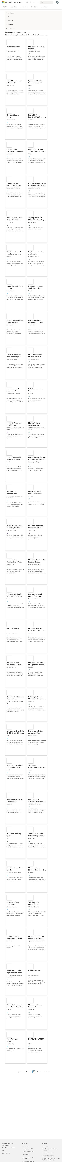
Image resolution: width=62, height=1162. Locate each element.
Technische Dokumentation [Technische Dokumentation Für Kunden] (27, 1151)
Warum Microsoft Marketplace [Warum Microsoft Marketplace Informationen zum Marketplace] (8, 1147)
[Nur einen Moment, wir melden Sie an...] (57, 2)
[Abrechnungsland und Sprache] (46, 2)
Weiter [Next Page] (46, 1072)
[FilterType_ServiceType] (6, 24)
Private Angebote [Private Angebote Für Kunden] (25, 1154)
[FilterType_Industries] (6, 20)
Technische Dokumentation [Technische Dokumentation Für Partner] (47, 1155)
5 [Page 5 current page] (33, 1072)
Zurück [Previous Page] (21, 1072)
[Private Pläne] (37, 2)
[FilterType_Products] (6, 17)
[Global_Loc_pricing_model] (6, 28)
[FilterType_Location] (6, 13)
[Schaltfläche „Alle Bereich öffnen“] (5, 6)
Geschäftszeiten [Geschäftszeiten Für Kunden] (25, 1146)
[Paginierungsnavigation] (33, 1073)
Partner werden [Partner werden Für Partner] (45, 1146)
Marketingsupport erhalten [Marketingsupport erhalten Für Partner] (47, 1153)
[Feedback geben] (27, 2)
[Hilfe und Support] (30, 2)
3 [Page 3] (26, 1072)
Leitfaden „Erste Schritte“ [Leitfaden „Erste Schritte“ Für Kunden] (27, 1148)
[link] (15, 54)
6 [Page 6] (37, 1072)
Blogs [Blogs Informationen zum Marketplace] (3, 1150)
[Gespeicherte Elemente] (34, 2)
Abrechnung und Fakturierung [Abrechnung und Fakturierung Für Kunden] (28, 1161)
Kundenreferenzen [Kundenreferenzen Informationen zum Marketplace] (6, 1153)
